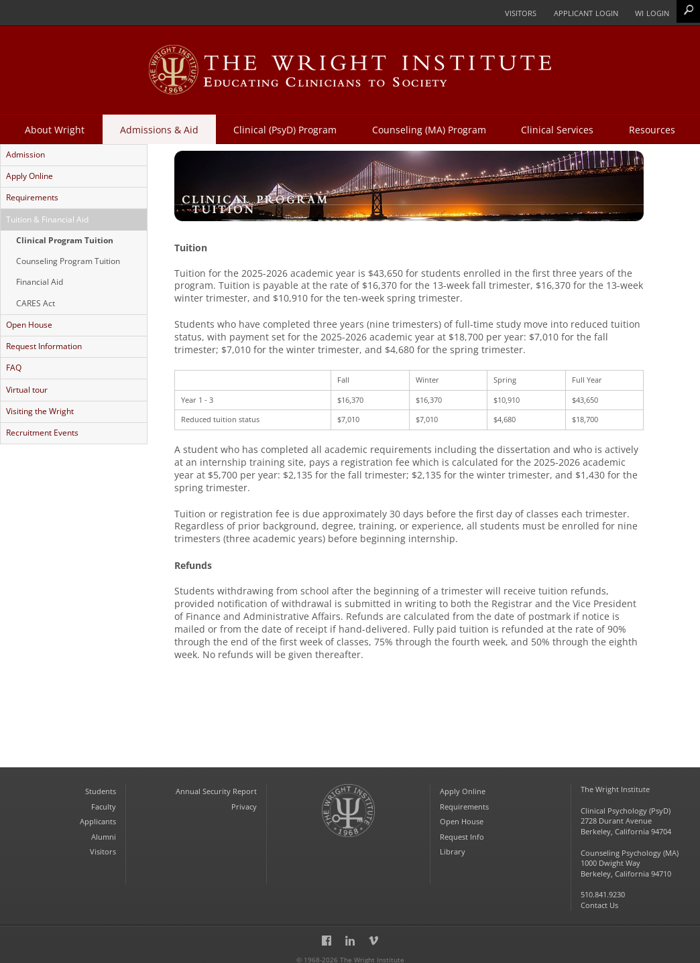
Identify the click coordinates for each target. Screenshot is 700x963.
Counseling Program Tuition (67, 259)
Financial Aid (38, 280)
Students (100, 785)
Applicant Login (584, 12)
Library (452, 844)
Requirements (31, 197)
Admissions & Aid (157, 129)
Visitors (518, 12)
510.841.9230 (603, 886)
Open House (28, 322)
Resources (655, 129)
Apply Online (28, 175)
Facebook (326, 933)
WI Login (652, 12)
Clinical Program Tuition (64, 238)
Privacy (244, 800)
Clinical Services (559, 129)
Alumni (103, 829)
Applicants (98, 815)
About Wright (52, 129)
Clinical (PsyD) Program (284, 129)
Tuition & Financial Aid (46, 218)
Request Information (43, 343)
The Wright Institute (348, 816)
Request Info (462, 829)
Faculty (103, 800)
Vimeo (373, 933)
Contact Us (599, 897)
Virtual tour (26, 386)
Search (688, 11)
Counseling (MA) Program (430, 129)
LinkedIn (350, 933)
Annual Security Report (216, 785)
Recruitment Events (41, 429)
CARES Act (34, 301)
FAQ (13, 364)
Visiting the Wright (39, 407)
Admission (24, 154)
